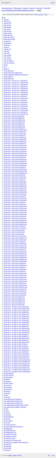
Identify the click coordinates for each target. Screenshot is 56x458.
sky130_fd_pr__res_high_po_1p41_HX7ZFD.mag (16, 322)
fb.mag (6, 65)
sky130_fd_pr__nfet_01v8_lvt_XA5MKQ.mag (15, 224)
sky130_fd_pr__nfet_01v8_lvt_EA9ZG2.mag (15, 185)
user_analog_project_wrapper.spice (13, 403)
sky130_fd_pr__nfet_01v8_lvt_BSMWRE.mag (15, 173)
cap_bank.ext (7, 41)
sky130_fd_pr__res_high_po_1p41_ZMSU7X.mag (16, 330)
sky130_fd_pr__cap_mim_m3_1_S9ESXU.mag (15, 90)
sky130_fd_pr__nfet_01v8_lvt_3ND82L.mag (15, 130)
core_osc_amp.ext (8, 61)
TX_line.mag (7, 397)
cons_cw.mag (7, 55)
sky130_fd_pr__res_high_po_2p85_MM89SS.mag (16, 338)
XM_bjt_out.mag (8, 421)
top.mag (6, 395)
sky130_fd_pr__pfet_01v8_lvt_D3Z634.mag (15, 269)
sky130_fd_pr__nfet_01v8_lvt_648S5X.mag (15, 137)
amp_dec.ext (7, 21)
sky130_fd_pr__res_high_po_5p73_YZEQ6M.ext (16, 352)
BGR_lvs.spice (7, 27)
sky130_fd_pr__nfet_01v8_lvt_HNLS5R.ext (15, 196)
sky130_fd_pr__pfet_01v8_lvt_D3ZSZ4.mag (15, 273)
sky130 (32, 8)
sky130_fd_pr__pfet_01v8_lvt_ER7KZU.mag (15, 279)
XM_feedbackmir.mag (9, 430)
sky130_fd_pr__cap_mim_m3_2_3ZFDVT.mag (16, 98)
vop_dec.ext (7, 413)
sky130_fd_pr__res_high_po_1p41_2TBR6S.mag (16, 310)
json (53, 455)
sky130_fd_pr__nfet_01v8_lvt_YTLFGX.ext (14, 226)
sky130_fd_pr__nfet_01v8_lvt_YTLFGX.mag (15, 228)
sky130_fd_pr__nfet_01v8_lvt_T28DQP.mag (15, 214)
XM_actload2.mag (8, 417)
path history (39, 14)
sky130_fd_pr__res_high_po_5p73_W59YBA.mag (16, 350)
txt (49, 455)
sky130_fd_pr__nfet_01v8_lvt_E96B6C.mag (15, 183)
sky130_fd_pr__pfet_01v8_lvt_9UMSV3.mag (15, 253)
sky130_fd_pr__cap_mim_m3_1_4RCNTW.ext (15, 80)
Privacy (15, 455)
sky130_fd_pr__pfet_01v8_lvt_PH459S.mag (15, 291)
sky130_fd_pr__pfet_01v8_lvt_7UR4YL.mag (15, 245)
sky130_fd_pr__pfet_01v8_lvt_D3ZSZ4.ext (15, 271)
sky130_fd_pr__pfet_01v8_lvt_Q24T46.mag (15, 293)
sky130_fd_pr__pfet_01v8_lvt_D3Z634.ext (15, 267)
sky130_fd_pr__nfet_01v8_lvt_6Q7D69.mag (15, 149)
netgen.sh (6, 69)
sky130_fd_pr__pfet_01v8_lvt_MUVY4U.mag (15, 289)
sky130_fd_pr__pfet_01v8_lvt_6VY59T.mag (15, 240)
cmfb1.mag (7, 45)
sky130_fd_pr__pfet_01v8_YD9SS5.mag (14, 304)
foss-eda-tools (7, 8)
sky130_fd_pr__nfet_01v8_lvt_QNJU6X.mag (15, 212)
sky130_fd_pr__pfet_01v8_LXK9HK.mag (14, 297)
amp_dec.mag (7, 23)
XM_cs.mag (7, 422)
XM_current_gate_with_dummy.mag (13, 426)
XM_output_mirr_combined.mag (12, 440)
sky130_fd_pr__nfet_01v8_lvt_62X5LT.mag (15, 133)
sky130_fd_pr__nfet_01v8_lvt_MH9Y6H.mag (15, 206)
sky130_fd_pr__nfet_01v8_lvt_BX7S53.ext (14, 175)
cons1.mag (7, 53)
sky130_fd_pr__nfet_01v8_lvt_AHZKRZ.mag (15, 165)
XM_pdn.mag (7, 444)
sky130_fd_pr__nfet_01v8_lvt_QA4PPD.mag (15, 210)
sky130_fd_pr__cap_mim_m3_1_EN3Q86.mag (16, 84)
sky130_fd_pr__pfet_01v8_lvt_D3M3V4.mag (15, 261)
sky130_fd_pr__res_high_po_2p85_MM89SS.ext (16, 336)
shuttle (25, 8)
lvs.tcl (5, 67)
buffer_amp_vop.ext (9, 37)
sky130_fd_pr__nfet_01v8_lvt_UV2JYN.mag (15, 218)
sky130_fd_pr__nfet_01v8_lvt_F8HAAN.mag (15, 186)
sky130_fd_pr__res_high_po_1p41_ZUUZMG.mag (17, 332)
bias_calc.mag (7, 31)
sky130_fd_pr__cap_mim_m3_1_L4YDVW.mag (16, 88)
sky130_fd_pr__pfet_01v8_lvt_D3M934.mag (15, 265)
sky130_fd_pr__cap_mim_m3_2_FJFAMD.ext (15, 100)
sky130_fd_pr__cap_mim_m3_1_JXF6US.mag (15, 86)
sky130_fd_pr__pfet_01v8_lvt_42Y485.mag (15, 236)
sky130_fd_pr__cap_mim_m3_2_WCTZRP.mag (16, 114)
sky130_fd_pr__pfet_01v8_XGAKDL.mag (14, 303)
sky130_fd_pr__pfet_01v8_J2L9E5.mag (14, 234)
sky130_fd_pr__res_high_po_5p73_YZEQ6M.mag (16, 354)
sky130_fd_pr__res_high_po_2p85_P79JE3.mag (16, 346)
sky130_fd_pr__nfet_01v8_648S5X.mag (14, 118)
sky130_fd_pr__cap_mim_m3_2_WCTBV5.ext (15, 108)
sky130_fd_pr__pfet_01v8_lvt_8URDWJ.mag (15, 247)
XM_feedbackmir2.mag (10, 432)
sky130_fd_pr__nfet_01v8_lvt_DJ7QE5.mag (15, 181)
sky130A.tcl (7, 379)
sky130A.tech (7, 381)
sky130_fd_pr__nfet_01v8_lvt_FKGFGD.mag (15, 190)
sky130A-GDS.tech (9, 375)
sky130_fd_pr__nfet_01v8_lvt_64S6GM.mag (15, 141)
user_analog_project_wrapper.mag (13, 401)
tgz (46, 14)
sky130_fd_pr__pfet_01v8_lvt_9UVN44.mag (15, 255)
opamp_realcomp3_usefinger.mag (13, 72)
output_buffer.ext (8, 76)
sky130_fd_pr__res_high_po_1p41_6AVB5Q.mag (16, 312)
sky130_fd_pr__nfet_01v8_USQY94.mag (14, 230)
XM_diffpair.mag (8, 428)
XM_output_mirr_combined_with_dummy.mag (16, 442)
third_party (17, 8)
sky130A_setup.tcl (8, 383)
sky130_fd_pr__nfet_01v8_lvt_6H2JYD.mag (15, 147)
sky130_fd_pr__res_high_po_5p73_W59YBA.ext (16, 348)
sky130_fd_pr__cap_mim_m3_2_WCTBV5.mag (16, 110)
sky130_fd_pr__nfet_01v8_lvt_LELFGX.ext (14, 202)
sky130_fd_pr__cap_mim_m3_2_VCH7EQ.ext (15, 104)
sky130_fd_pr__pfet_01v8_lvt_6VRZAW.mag (15, 238)
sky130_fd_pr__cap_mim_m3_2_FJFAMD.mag (16, 102)
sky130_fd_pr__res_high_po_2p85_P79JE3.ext (15, 344)
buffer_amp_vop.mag (9, 39)
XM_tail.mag (7, 450)
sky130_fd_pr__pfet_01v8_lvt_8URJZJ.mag (15, 249)
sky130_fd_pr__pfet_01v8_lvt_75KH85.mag (15, 243)
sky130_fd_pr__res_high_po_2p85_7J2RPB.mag (16, 334)
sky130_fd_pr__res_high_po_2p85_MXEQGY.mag (16, 342)
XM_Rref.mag (7, 448)
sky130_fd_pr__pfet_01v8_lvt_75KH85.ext (14, 242)
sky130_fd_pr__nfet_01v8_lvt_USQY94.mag (15, 216)
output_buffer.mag (9, 78)
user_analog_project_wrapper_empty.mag (15, 407)
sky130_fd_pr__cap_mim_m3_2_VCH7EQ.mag (16, 106)
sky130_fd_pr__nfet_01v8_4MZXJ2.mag (14, 116)
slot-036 (47, 8)
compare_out (7, 49)
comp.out (6, 47)
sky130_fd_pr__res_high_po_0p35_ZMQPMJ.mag (16, 308)
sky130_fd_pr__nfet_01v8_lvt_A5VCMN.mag (15, 163)
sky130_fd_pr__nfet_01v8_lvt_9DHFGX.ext (15, 157)
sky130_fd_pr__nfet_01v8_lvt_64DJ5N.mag (15, 139)
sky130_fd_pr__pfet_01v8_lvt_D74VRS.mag (15, 275)
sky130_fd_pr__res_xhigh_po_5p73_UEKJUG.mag (16, 367)
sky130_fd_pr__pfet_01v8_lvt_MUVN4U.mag (15, 287)
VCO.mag (6, 411)
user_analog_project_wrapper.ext (13, 399)
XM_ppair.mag (7, 446)
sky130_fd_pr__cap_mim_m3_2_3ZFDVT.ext (15, 96)
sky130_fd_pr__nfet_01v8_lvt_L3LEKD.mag (15, 200)
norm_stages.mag (8, 70)
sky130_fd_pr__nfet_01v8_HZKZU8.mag (14, 128)
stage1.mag (7, 393)
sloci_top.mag (7, 385)
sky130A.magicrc (8, 377)
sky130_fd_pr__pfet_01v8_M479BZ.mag (14, 299)
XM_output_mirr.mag (9, 438)
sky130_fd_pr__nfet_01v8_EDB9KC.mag (14, 126)
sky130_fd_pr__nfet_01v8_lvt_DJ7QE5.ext (14, 179)
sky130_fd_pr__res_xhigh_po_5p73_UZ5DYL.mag (17, 369)
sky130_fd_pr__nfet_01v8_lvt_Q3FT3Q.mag (15, 208)
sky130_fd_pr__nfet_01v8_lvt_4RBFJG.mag (15, 131)
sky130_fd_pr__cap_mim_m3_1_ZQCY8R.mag (16, 94)
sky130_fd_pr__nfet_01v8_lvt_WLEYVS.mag (15, 220)
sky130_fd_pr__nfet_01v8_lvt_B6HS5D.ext (15, 167)
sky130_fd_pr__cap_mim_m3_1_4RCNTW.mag (16, 82)
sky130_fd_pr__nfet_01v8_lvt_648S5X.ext (14, 135)
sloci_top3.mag (8, 389)
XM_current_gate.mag (9, 424)
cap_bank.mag (7, 43)
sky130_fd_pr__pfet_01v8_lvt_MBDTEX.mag (15, 281)
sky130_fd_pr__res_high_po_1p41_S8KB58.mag (16, 326)
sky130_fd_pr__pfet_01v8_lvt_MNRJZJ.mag (15, 283)
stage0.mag (7, 391)
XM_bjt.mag (7, 419)
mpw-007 (39, 8)
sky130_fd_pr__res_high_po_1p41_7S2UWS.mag (16, 316)
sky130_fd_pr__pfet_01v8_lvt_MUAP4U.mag (15, 285)
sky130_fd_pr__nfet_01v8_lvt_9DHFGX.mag (15, 159)
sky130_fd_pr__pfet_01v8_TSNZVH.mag (14, 301)
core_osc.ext (7, 57)
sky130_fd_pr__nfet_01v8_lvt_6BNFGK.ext (15, 143)
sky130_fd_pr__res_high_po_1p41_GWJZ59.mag (16, 318)
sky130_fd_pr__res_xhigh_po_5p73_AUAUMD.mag (17, 360)
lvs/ (5, 17)
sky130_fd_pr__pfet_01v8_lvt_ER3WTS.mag (15, 277)
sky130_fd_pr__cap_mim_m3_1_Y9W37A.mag (16, 92)
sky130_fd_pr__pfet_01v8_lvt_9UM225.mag (15, 251)
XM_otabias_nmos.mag (10, 434)
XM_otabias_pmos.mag (10, 436)
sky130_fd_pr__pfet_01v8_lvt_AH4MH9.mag (15, 257)
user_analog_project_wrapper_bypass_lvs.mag (16, 405)
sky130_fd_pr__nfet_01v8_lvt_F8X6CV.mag (15, 188)
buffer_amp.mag (8, 35)
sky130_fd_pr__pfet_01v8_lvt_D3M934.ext (15, 263)
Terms (19, 455)
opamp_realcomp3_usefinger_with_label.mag (16, 74)
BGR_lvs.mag (7, 25)
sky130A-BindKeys (9, 373)
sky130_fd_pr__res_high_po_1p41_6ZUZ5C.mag (16, 314)
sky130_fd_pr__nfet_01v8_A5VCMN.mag (14, 122)
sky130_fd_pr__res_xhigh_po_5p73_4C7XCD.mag (16, 356)
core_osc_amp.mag (9, 63)
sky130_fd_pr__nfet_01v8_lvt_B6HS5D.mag (15, 169)
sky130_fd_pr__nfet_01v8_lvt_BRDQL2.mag (15, 171)
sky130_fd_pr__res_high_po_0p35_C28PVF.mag (16, 306)
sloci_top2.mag (8, 387)
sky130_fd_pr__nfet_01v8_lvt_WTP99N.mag (15, 222)
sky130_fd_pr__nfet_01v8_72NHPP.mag (14, 120)
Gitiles (10, 455)
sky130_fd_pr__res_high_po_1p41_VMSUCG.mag (16, 328)
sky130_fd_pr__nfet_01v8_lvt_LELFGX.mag (15, 204)
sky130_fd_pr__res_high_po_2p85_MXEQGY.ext (16, 340)
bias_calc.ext (7, 29)
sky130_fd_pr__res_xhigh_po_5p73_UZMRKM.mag (17, 371)
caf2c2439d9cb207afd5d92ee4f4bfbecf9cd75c (18, 10)
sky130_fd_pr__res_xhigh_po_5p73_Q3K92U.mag (17, 363)
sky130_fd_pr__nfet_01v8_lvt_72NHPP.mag (15, 151)
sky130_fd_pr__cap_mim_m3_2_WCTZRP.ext (15, 112)
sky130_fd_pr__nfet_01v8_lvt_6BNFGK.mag (15, 145)
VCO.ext (6, 409)
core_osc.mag (7, 59)
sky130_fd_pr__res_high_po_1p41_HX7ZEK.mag (16, 320)
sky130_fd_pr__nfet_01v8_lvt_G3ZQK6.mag (15, 192)
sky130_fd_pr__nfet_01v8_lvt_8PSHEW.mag (15, 155)
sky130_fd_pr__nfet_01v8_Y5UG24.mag (14, 232)
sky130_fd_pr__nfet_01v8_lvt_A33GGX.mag (15, 161)
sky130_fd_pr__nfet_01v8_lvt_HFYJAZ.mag (15, 194)
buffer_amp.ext (8, 33)
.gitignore (6, 19)
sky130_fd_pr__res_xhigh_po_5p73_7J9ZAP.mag (16, 358)
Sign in (52, 2)
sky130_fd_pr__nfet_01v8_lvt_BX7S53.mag (15, 177)
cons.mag (6, 51)
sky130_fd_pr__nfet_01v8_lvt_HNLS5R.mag (15, 198)
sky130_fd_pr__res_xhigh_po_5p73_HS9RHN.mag (17, 361)
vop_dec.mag (7, 415)
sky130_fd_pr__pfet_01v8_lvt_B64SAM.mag (15, 259)
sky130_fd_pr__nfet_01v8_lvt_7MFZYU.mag (15, 153)
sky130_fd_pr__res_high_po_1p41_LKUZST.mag (16, 324)
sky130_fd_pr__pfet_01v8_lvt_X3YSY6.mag (15, 295)
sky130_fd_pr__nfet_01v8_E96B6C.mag (14, 124)
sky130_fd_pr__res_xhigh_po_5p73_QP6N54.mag (17, 365)
